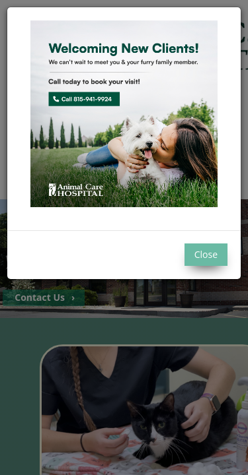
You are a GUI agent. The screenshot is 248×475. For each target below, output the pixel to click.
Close (206, 254)
